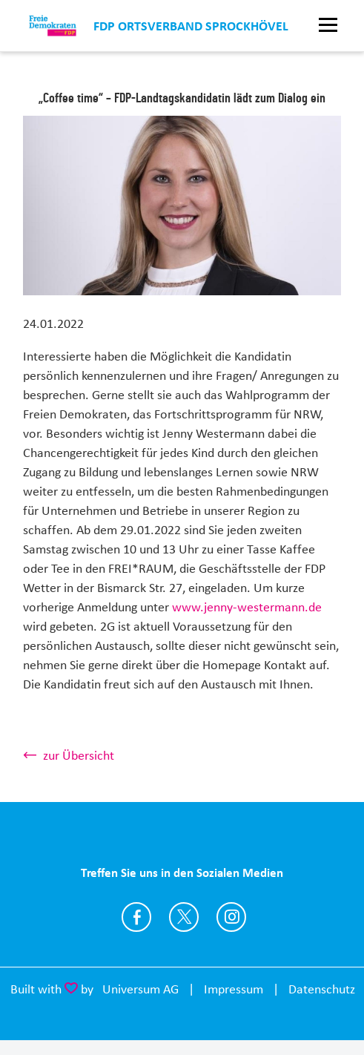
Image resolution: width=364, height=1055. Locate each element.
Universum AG (140, 989)
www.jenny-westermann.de (247, 607)
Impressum (233, 989)
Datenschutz (321, 989)
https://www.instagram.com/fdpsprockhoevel (231, 917)
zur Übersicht (78, 755)
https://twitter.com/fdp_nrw (184, 917)
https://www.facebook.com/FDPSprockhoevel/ (136, 917)
